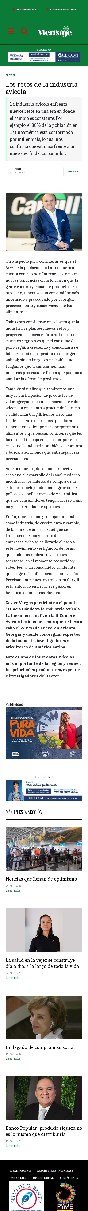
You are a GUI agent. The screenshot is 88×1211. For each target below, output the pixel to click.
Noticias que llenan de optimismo (41, 879)
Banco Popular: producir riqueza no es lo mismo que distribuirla (44, 1131)
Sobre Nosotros (20, 1170)
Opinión (10, 75)
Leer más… (14, 890)
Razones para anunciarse (55, 1170)
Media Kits (18, 1178)
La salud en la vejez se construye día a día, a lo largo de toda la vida (42, 963)
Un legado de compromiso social (40, 1047)
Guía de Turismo (42, 1178)
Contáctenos (69, 1178)
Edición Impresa (23, 9)
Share (71, 171)
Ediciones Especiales (60, 9)
